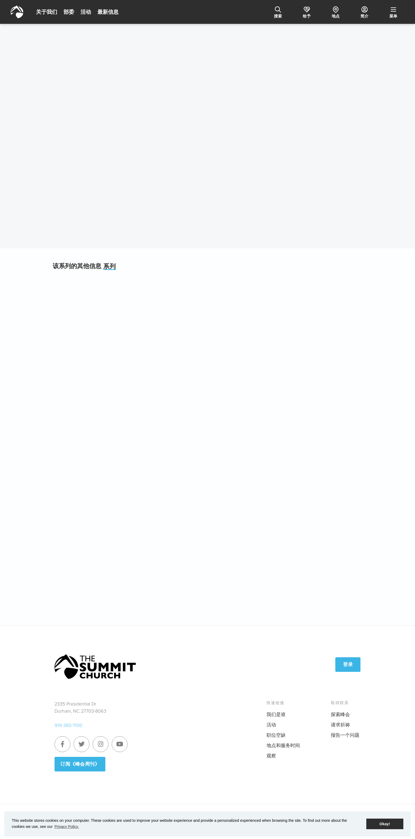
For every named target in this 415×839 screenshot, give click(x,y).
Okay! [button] (385, 824)
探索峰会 (340, 714)
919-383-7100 (68, 725)
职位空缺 (276, 735)
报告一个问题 (345, 735)
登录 (348, 664)
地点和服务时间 (283, 745)
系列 (109, 266)
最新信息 (108, 12)
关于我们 (46, 12)
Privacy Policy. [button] (67, 826)
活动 (85, 12)
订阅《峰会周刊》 (80, 764)
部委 (69, 12)
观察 (271, 755)
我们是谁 (276, 714)
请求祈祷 (340, 724)
